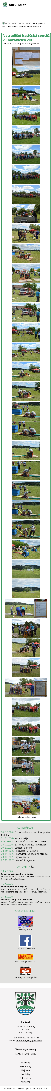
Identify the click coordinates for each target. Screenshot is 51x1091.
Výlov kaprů (22, 857)
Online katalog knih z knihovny (16, 899)
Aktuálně (25, 1062)
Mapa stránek (42, 1088)
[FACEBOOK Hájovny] (25, 946)
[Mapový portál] (25, 927)
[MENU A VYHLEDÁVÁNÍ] (47, 5)
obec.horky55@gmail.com (29, 1040)
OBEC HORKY (17, 5)
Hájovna (25, 1070)
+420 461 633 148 (30, 1037)
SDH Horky (25, 1066)
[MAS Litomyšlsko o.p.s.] (25, 958)
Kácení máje (21, 838)
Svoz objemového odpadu (14, 886)
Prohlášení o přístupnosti (26, 1088)
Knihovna (25, 1081)
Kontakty (25, 1074)
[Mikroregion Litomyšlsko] (25, 974)
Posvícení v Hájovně (27, 850)
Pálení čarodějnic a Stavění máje (17, 874)
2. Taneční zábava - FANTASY (30, 844)
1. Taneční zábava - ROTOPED (29, 841)
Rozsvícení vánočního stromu (32, 853)
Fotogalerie (38, 23)
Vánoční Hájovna (25, 860)
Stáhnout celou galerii (26, 817)
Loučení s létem (23, 847)
